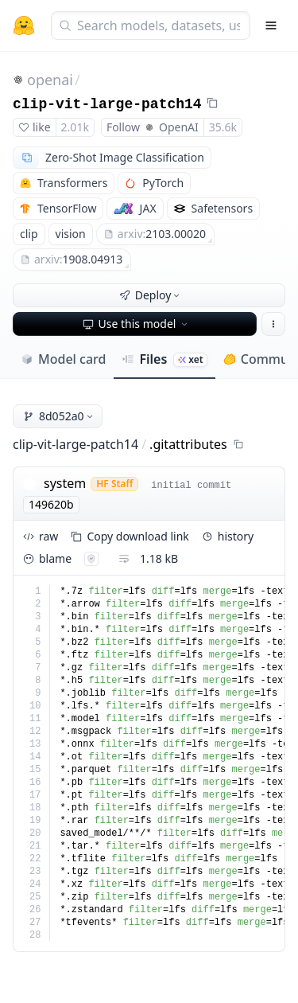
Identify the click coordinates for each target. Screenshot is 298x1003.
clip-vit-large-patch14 (107, 104)
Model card (63, 359)
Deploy (151, 294)
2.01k (75, 127)
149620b (51, 504)
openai (50, 79)
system (65, 483)
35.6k (223, 127)
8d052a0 (59, 415)
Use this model (137, 323)
